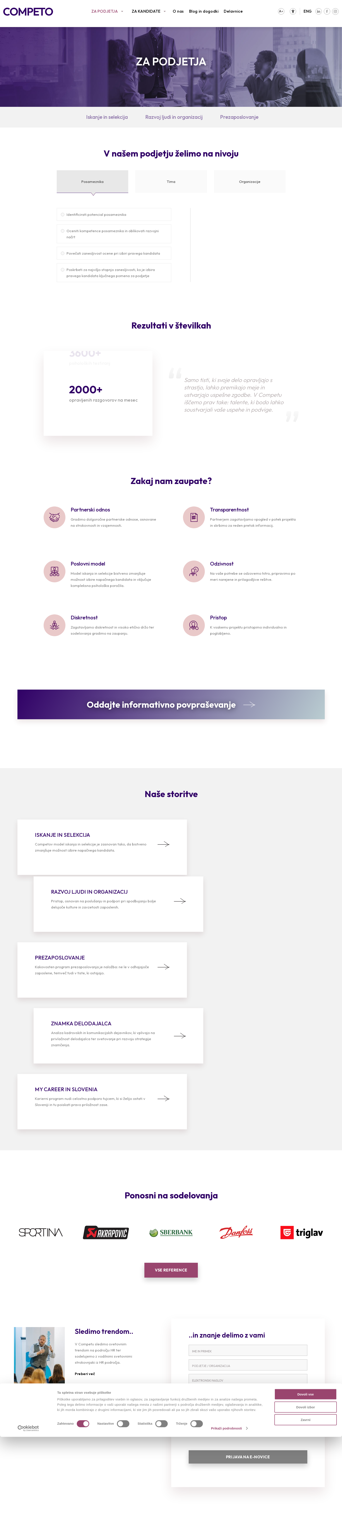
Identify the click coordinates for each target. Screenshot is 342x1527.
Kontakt (269, 1467)
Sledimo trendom (32, 1454)
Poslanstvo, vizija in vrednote (288, 1440)
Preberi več (85, 1251)
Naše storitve (29, 1440)
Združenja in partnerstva (283, 1447)
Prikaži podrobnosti (226, 1518)
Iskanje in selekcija (107, 117)
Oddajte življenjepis (116, 1447)
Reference (26, 1447)
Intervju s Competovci (200, 1440)
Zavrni (305, 1510)
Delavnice (233, 11)
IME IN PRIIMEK (202, 1228)
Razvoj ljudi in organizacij (174, 117)
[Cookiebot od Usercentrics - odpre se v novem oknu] (28, 1518)
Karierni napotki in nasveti (122, 1467)
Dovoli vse (305, 1484)
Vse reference (171, 1147)
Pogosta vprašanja (116, 1460)
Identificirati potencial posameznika (96, 214)
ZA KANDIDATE (146, 11)
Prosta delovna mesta (119, 1440)
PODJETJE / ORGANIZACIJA (211, 1243)
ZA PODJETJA (104, 11)
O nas (178, 11)
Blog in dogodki (204, 11)
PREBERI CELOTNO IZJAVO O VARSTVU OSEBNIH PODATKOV (230, 1293)
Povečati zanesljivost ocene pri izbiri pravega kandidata (113, 253)
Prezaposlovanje (239, 117)
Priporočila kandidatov (119, 1454)
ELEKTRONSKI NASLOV (207, 1257)
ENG (308, 11)
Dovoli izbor (305, 1497)
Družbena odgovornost (283, 1454)
